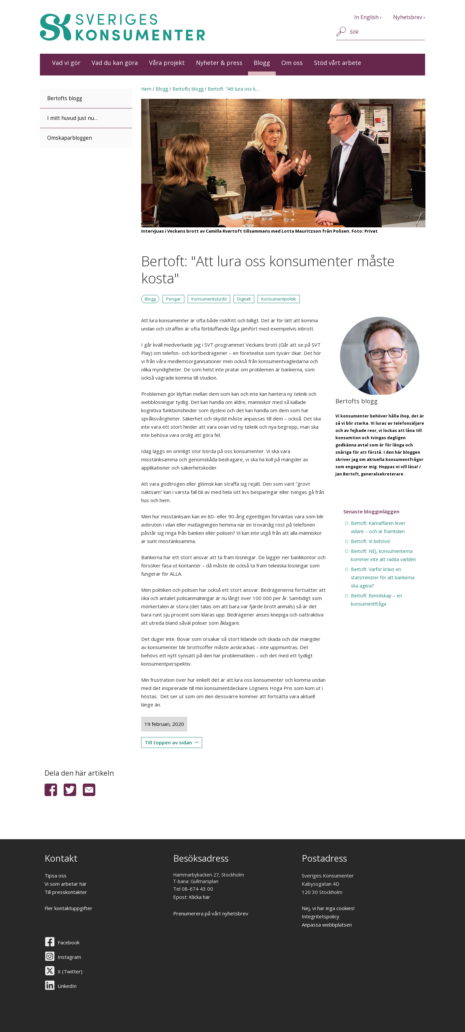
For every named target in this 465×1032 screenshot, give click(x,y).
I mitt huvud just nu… (72, 118)
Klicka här (199, 897)
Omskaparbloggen (69, 137)
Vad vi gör (66, 63)
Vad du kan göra (115, 63)
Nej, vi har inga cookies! (328, 908)
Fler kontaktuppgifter (68, 908)
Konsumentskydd (209, 299)
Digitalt (244, 299)
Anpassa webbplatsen (327, 924)
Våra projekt (167, 63)
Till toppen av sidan (168, 742)
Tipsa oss (56, 875)
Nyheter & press (219, 63)
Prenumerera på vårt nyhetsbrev (210, 913)
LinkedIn (67, 986)
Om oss (292, 63)
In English (366, 17)
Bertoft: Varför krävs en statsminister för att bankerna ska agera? (383, 577)
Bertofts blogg (64, 98)
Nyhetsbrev (407, 17)
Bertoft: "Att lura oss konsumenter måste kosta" (260, 89)
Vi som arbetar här (66, 883)
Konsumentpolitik (278, 299)
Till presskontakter (66, 892)
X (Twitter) (70, 971)
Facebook (68, 942)
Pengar (173, 299)
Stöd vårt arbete (337, 63)
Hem (146, 89)
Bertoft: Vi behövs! (370, 541)
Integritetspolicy (320, 916)
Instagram (69, 957)
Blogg (262, 63)
